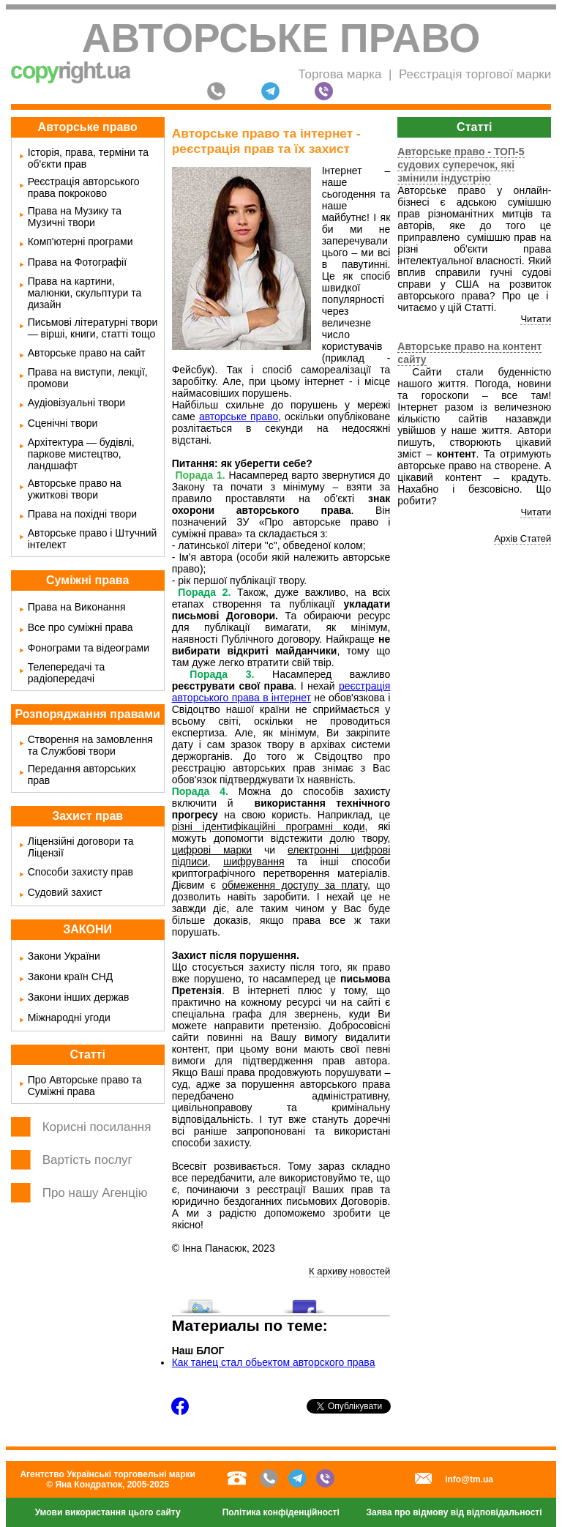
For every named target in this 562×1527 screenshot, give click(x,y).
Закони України (64, 956)
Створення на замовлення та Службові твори (90, 745)
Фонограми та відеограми (88, 648)
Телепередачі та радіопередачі (66, 672)
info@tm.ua (469, 1479)
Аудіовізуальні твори (77, 402)
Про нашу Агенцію (95, 1193)
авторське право (238, 416)
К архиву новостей (349, 1271)
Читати (535, 318)
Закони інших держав (79, 997)
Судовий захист (65, 892)
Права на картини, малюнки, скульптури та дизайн (85, 292)
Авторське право (281, 38)
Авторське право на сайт (87, 353)
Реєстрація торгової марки (475, 74)
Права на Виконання (77, 607)
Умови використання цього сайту (108, 1512)
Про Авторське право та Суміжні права (85, 1085)
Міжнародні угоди (69, 1017)
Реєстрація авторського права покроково (84, 187)
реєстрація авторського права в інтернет (281, 691)
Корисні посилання (96, 1127)
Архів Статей (522, 538)
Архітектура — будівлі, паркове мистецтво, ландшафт (81, 453)
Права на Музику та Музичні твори (74, 216)
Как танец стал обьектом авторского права (273, 1362)
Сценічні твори (63, 423)
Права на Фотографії (77, 262)
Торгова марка (339, 74)
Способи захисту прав (80, 872)
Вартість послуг (87, 1160)
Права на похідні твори (82, 514)
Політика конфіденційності (281, 1512)
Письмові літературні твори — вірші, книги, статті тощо (93, 328)
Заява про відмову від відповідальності (454, 1512)
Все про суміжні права (80, 627)
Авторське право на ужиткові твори (74, 489)
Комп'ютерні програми (80, 241)
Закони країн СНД (70, 976)
